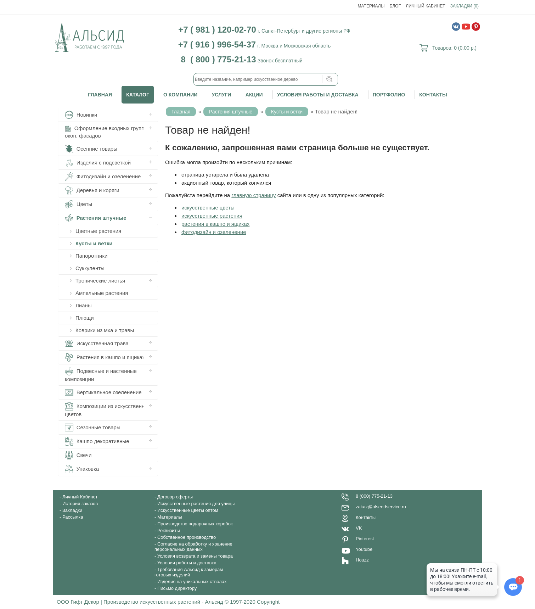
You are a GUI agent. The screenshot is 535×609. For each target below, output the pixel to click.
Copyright (268, 602)
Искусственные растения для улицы (196, 503)
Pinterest (365, 538)
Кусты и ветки (287, 111)
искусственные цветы (208, 208)
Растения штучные (230, 111)
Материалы (371, 6)
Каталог (137, 94)
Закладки (72, 510)
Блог (395, 6)
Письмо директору (177, 588)
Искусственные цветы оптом (187, 510)
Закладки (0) (464, 6)
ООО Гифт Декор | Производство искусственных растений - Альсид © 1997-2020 (157, 602)
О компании (180, 94)
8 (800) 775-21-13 (374, 496)
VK (359, 528)
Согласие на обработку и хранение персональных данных (193, 546)
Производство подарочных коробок (195, 523)
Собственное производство (186, 537)
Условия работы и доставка (318, 94)
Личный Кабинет (425, 6)
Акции (254, 94)
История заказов (80, 503)
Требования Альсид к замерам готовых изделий (188, 572)
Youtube (364, 549)
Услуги (221, 94)
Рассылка (72, 517)
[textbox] (265, 79)
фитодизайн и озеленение (213, 232)
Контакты (433, 94)
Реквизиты (168, 530)
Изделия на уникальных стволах (192, 581)
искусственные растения (211, 216)
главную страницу (253, 195)
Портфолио (389, 94)
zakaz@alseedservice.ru (381, 506)
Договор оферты (175, 496)
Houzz (362, 560)
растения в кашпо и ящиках (215, 224)
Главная (100, 94)
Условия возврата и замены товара (195, 556)
